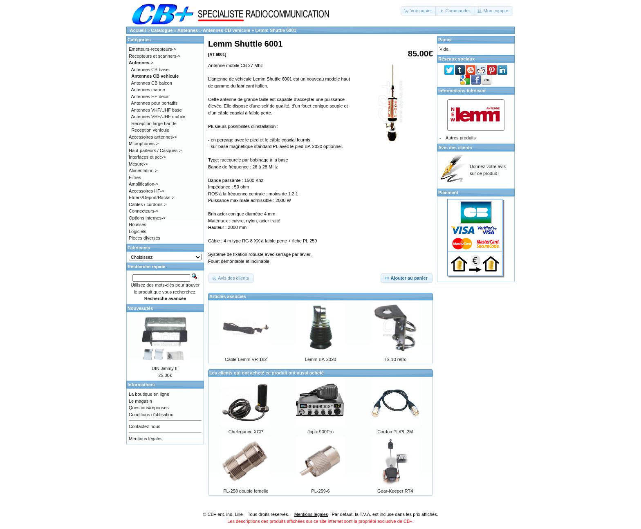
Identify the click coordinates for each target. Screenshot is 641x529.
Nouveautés (140, 308)
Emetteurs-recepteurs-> (152, 49)
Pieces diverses (144, 237)
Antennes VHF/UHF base (156, 110)
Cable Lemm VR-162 (246, 359)
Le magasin (140, 401)
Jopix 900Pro (320, 431)
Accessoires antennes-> (153, 136)
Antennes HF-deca (150, 96)
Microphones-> (144, 143)
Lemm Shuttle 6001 (275, 30)
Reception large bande (154, 123)
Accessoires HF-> (146, 190)
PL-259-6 (320, 491)
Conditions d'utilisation (151, 414)
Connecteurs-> (143, 210)
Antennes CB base (150, 69)
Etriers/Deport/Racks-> (152, 197)
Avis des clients (455, 147)
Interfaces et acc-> (147, 157)
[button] (419, 11)
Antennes (187, 30)
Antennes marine (148, 89)
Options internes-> (147, 217)
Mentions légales (146, 438)
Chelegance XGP (246, 431)
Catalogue (162, 30)
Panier (445, 39)
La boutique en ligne (149, 394)
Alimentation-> (143, 170)
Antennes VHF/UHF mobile (158, 116)
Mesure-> (138, 163)
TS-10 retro (395, 359)
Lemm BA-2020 (320, 359)
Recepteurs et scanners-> (154, 56)
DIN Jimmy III (165, 368)
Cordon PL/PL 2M (395, 431)
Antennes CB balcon (151, 83)
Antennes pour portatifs (154, 103)
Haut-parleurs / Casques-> (155, 150)
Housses (137, 224)
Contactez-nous (144, 426)
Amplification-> (143, 184)
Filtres (135, 177)
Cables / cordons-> (148, 204)
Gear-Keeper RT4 (395, 491)
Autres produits (461, 137)
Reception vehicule (150, 130)
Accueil (138, 30)
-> (141, 62)
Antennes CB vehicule (226, 30)
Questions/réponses (149, 407)
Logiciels (137, 231)
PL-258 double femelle (245, 491)
